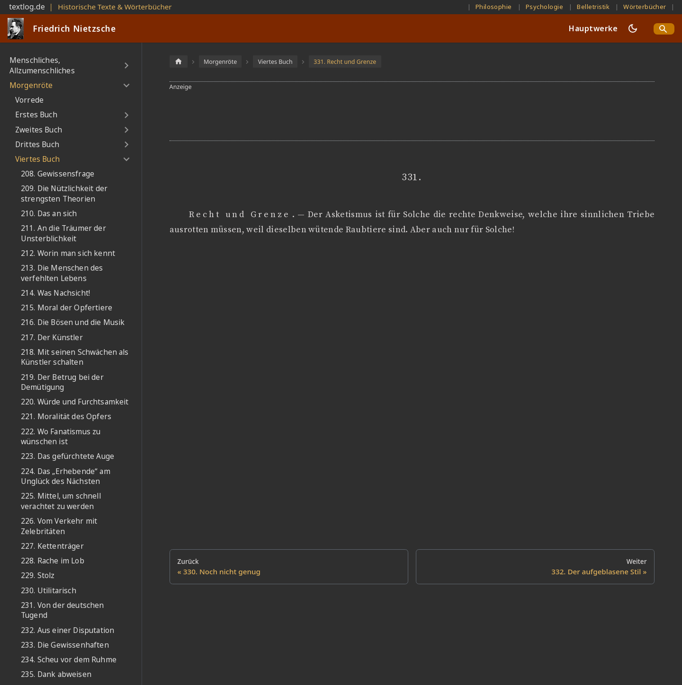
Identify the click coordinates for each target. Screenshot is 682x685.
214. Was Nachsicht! (55, 293)
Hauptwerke (593, 28)
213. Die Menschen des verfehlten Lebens (62, 273)
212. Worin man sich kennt (68, 253)
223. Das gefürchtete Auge (67, 456)
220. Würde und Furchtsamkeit (74, 402)
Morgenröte (31, 85)
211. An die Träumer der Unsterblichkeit (63, 233)
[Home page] (179, 61)
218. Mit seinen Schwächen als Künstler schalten (75, 357)
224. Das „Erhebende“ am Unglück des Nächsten (65, 476)
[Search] (664, 29)
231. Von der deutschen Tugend (62, 610)
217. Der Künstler (52, 337)
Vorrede (29, 100)
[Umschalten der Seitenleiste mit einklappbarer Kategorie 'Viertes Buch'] (126, 159)
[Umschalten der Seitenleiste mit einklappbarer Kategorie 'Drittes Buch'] (126, 145)
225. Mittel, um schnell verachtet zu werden (61, 501)
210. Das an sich (49, 214)
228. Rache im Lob (52, 561)
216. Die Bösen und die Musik (73, 322)
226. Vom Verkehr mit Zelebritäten (59, 526)
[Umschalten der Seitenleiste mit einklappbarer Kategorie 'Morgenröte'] (126, 85)
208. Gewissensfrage (57, 174)
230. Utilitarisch (48, 591)
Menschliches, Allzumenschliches (42, 65)
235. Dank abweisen (56, 674)
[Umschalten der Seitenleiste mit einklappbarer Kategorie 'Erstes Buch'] (126, 115)
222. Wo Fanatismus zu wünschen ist (60, 437)
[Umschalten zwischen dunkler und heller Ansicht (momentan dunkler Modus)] (632, 28)
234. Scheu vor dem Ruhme (69, 660)
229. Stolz (38, 575)
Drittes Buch (37, 144)
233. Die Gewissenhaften (65, 645)
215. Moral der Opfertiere (66, 308)
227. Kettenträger (52, 546)
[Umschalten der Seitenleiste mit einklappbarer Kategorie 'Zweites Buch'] (126, 129)
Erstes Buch (36, 115)
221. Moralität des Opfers (66, 417)
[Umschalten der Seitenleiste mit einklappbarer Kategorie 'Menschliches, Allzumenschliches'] (126, 65)
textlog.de (27, 6)
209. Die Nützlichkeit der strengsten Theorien (64, 194)
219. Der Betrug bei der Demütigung (62, 382)
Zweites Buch (38, 130)
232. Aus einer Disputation (67, 630)
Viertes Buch (37, 159)
